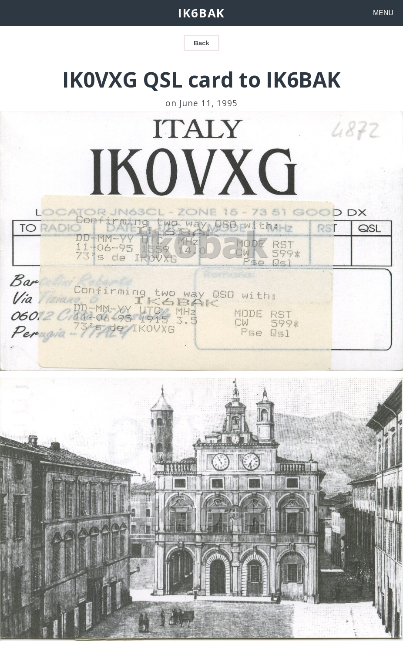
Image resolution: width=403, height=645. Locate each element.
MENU (383, 13)
